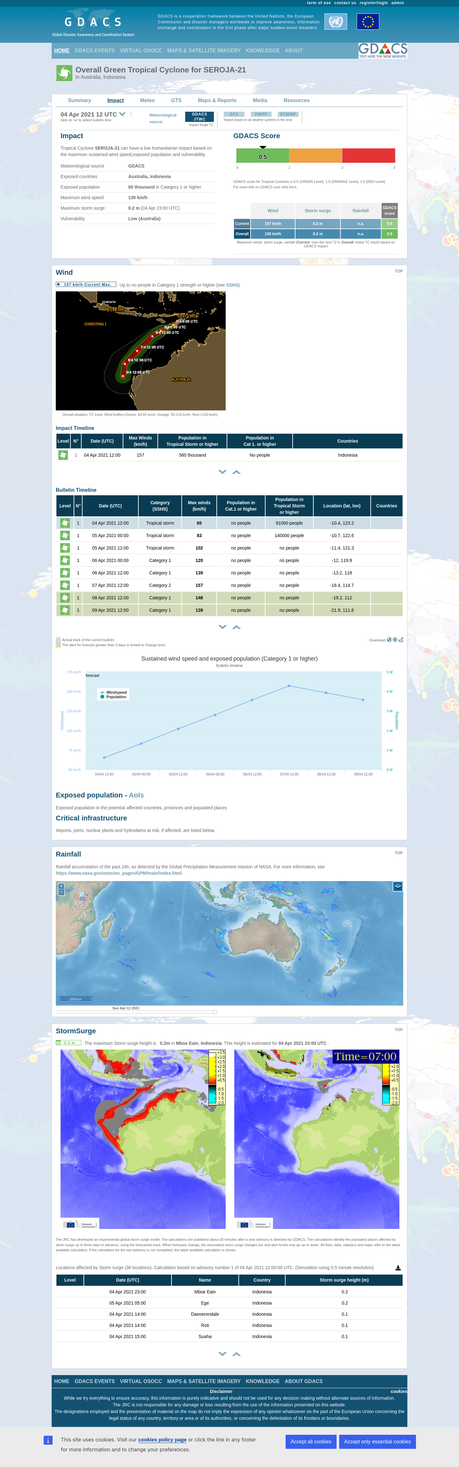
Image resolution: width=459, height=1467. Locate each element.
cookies (399, 1391)
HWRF (261, 114)
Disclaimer (221, 1391)
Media (260, 100)
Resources (297, 100)
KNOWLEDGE (263, 50)
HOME (61, 50)
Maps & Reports (217, 100)
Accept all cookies (311, 1441)
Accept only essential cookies (377, 1441)
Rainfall (361, 210)
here (292, 187)
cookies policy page (162, 1439)
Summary (79, 100)
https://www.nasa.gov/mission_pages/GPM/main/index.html (119, 873)
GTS (176, 100)
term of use (319, 3)
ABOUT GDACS (304, 1381)
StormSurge (76, 1031)
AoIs (136, 795)
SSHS (232, 285)
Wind (272, 210)
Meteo (147, 100)
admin (397, 3)
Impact (115, 100)
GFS (233, 114)
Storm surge (318, 210)
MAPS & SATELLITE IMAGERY (204, 50)
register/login (374, 3)
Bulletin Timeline (76, 490)
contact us (345, 3)
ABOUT (294, 50)
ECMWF (288, 114)
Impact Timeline (75, 428)
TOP (399, 271)
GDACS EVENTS (95, 50)
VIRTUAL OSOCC (141, 50)
